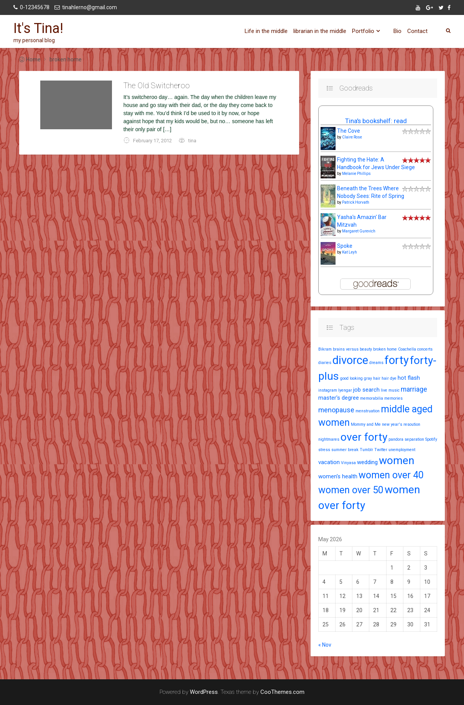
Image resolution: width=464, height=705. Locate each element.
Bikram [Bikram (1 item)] (325, 349)
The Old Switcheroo (156, 85)
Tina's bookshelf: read (376, 121)
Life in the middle (266, 31)
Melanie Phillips (356, 173)
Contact (417, 31)
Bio (397, 31)
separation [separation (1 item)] (414, 439)
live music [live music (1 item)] (390, 390)
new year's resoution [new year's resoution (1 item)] (401, 424)
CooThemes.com (282, 692)
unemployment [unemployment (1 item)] (401, 449)
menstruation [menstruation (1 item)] (367, 411)
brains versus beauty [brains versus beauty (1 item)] (352, 349)
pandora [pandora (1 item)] (395, 439)
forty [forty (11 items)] (397, 360)
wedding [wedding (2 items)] (367, 462)
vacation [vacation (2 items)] (329, 462)
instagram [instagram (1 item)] (327, 390)
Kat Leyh (349, 252)
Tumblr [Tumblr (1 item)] (366, 449)
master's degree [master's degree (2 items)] (338, 397)
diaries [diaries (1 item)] (324, 362)
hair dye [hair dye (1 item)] (389, 378)
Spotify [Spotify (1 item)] (431, 439)
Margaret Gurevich (358, 231)
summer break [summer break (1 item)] (345, 449)
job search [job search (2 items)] (366, 389)
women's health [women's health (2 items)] (337, 476)
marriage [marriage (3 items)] (414, 389)
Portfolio (363, 31)
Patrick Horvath (355, 202)
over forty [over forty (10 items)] (364, 437)
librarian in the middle (319, 31)
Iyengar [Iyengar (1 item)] (345, 390)
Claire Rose (352, 137)
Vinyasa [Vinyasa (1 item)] (348, 462)
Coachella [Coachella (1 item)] (407, 349)
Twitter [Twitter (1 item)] (380, 449)
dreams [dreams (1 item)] (376, 362)
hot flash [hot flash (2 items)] (409, 377)
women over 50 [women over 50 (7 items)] (350, 490)
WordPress (204, 692)
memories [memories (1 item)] (393, 398)
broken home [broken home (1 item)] (385, 349)
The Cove (348, 131)
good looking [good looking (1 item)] (351, 378)
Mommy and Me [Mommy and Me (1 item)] (366, 424)
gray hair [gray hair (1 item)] (372, 378)
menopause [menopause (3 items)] (336, 410)
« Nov (324, 645)
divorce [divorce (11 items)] (350, 360)
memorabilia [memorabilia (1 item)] (371, 398)
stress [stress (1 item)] (324, 449)
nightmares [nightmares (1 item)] (328, 439)
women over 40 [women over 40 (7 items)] (391, 475)
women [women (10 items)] (396, 460)
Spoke (344, 246)
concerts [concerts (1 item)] (425, 349)
